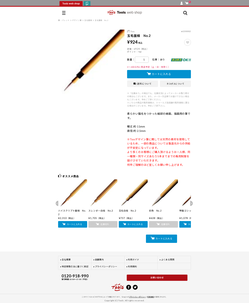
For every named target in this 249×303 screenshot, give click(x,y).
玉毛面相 (88, 20)
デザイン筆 (77, 20)
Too (133, 31)
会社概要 (66, 259)
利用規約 (132, 266)
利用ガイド (133, 259)
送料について (142, 83)
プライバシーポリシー (106, 266)
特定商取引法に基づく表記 (75, 266)
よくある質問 (168, 259)
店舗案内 (99, 259)
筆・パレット (64, 20)
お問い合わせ (157, 277)
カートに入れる (161, 74)
